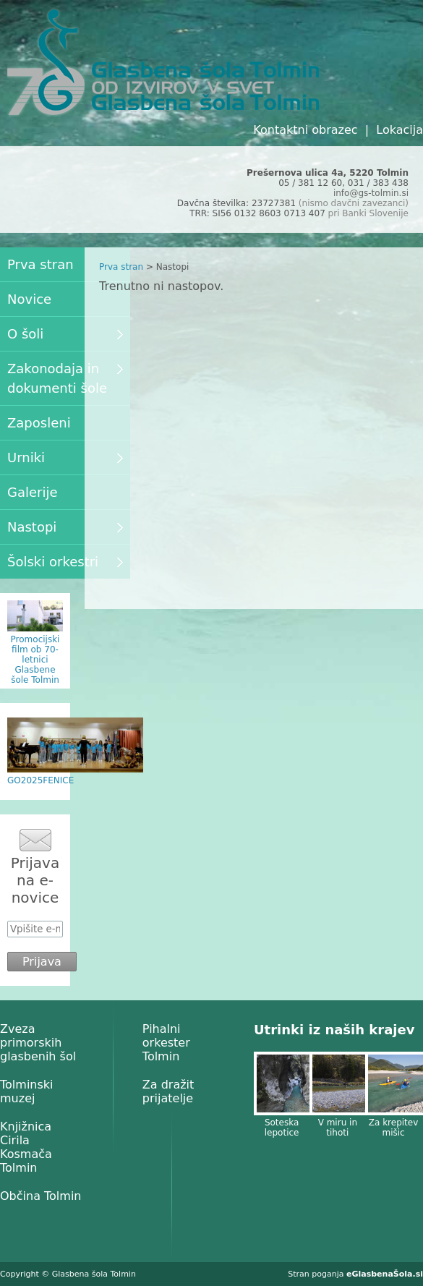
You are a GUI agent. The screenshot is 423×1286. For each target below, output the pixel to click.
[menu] (65, 413)
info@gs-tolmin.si (371, 193)
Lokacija (399, 130)
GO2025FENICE (40, 780)
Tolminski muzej (27, 1091)
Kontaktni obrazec (305, 130)
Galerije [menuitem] (32, 492)
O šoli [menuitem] (65, 333)
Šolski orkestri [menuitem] (65, 561)
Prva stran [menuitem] (40, 264)
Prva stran (121, 267)
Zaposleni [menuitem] (39, 422)
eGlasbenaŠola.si (384, 1274)
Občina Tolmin (40, 1196)
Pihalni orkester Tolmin (166, 1042)
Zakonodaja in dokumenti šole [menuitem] (65, 378)
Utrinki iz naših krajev (334, 1029)
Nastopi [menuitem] (65, 527)
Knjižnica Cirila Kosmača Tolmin (26, 1147)
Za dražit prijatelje (168, 1091)
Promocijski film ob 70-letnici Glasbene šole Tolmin (35, 659)
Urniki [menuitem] (65, 457)
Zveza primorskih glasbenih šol (38, 1042)
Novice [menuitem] (29, 299)
